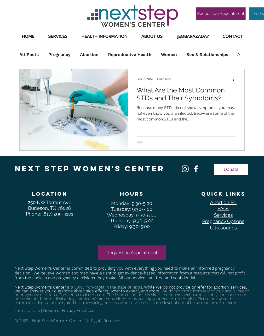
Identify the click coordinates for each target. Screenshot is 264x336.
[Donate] (231, 169)
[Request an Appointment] (221, 13)
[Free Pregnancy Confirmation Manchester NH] (196, 168)
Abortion (89, 54)
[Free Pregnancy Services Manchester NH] (185, 168)
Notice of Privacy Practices (68, 310)
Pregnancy (59, 54)
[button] (104, 36)
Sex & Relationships (207, 54)
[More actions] (235, 79)
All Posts (29, 54)
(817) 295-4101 (57, 214)
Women (169, 54)
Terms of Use (27, 310)
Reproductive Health (129, 54)
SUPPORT (40, 6)
